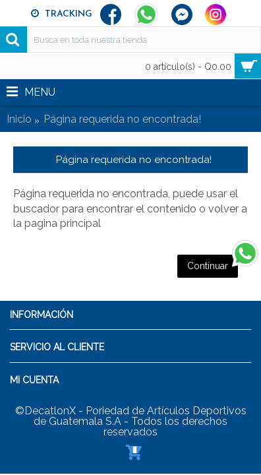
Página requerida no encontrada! (122, 119)
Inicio (19, 119)
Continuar (207, 266)
